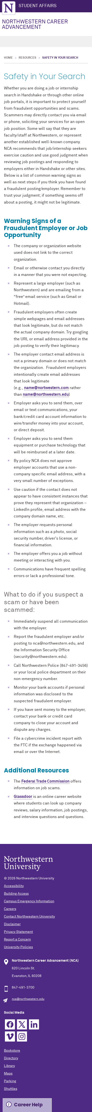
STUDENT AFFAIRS (37, 6)
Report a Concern (17, 939)
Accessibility (14, 886)
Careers (10, 909)
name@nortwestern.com (46, 388)
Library (9, 1066)
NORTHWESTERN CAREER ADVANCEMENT (35, 24)
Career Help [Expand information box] (28, 1104)
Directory (11, 1058)
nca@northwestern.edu (28, 999)
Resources (27, 57)
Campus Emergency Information (29, 901)
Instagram (22, 1036)
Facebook (10, 1024)
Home (8, 57)
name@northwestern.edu (46, 394)
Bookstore (12, 1050)
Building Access (16, 893)
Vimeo (10, 1036)
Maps (8, 1073)
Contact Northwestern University (29, 916)
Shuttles (10, 1089)
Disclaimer (12, 924)
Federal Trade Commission (45, 781)
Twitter (22, 1024)
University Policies (18, 947)
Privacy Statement (18, 932)
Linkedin (34, 1024)
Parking (10, 1081)
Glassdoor (23, 797)
